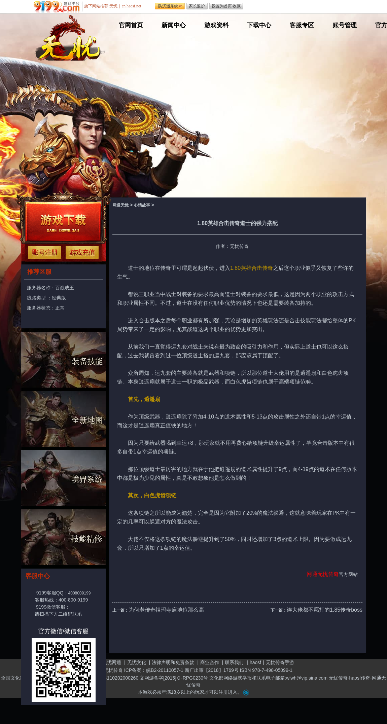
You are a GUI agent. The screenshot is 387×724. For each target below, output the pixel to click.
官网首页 (131, 25)
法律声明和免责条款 (173, 662)
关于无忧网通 (107, 662)
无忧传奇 (328, 574)
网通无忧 (120, 205)
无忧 (113, 6)
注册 (44, 252)
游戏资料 (216, 25)
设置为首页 (222, 6)
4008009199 (79, 593)
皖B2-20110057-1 (164, 670)
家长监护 (197, 6)
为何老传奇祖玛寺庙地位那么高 (166, 610)
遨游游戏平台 (58, 7)
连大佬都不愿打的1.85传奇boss (324, 610)
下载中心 (259, 25)
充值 (82, 252)
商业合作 (209, 662)
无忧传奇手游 (280, 662)
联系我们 (234, 662)
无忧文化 (136, 662)
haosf (255, 662)
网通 (312, 574)
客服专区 (302, 25)
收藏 (237, 6)
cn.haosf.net (131, 6)
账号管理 (344, 25)
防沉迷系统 (168, 6)
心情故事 (142, 205)
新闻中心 (174, 25)
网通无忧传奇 (109, 670)
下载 (63, 222)
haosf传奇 (359, 678)
